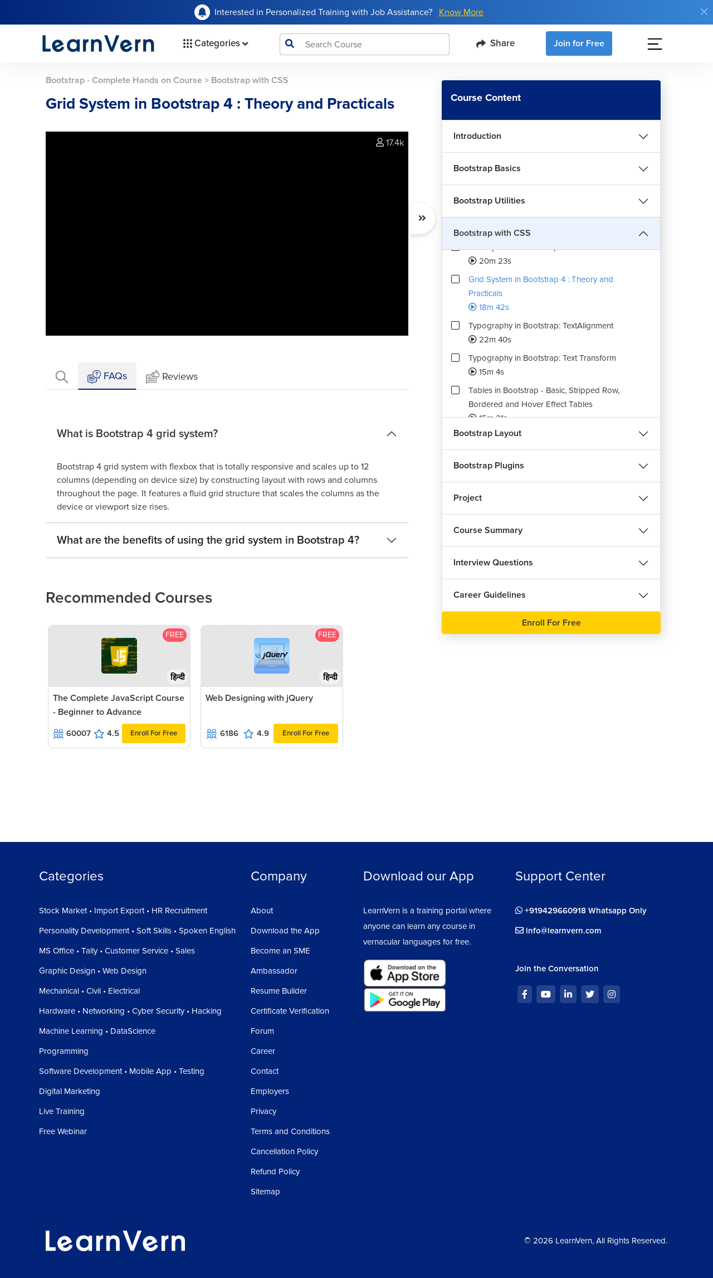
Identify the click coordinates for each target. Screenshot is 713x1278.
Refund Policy (275, 1171)
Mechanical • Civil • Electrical (89, 991)
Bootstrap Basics (487, 168)
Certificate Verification (290, 1011)
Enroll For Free (153, 733)
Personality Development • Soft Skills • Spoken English (137, 931)
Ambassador (274, 971)
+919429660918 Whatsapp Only (581, 911)
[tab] (62, 376)
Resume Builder (279, 991)
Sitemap (265, 1192)
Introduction (477, 136)
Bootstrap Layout (487, 433)
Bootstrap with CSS (492, 233)
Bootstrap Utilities (489, 200)
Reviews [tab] (172, 377)
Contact (265, 1071)
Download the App (285, 931)
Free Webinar (63, 1131)
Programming (64, 1051)
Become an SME (280, 951)
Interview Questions (493, 562)
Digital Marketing (69, 1091)
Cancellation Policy (284, 1151)
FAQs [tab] (107, 377)
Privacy (263, 1111)
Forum (262, 1031)
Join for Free (579, 43)
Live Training (62, 1111)
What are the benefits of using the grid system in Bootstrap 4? (208, 540)
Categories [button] (214, 43)
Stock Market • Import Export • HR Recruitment (123, 911)
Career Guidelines (489, 595)
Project (467, 498)
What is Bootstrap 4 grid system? (137, 433)
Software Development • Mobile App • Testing (121, 1071)
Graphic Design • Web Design (92, 971)
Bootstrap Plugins (488, 465)
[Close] (704, 12)
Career (263, 1051)
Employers (270, 1091)
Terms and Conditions (290, 1131)
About (262, 911)
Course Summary (487, 530)
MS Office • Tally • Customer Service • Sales (117, 951)
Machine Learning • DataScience (97, 1031)
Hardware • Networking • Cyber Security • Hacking (130, 1011)
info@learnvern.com (558, 931)
